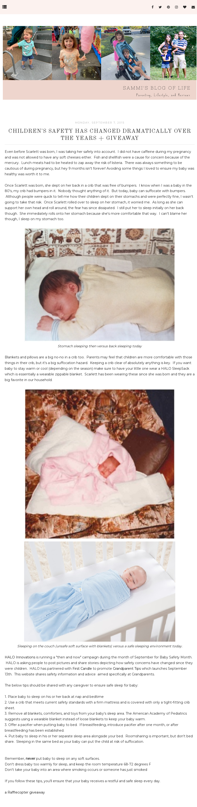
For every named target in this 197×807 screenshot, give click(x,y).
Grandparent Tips (127, 668)
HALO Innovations (20, 657)
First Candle (82, 668)
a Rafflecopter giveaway (25, 792)
